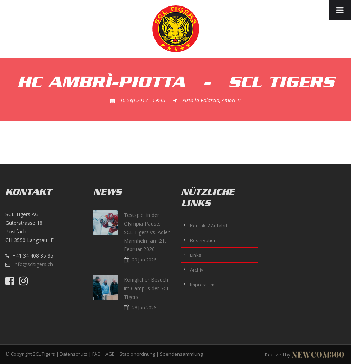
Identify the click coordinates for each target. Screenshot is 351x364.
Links (195, 255)
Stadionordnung (137, 354)
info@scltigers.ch (33, 264)
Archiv (196, 270)
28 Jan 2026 (144, 307)
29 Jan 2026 (144, 259)
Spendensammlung (181, 354)
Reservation (203, 240)
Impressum (202, 284)
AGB (110, 354)
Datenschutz (73, 354)
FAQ (96, 354)
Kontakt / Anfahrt (209, 225)
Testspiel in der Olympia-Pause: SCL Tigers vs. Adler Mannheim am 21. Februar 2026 (147, 231)
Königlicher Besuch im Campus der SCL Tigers (147, 288)
